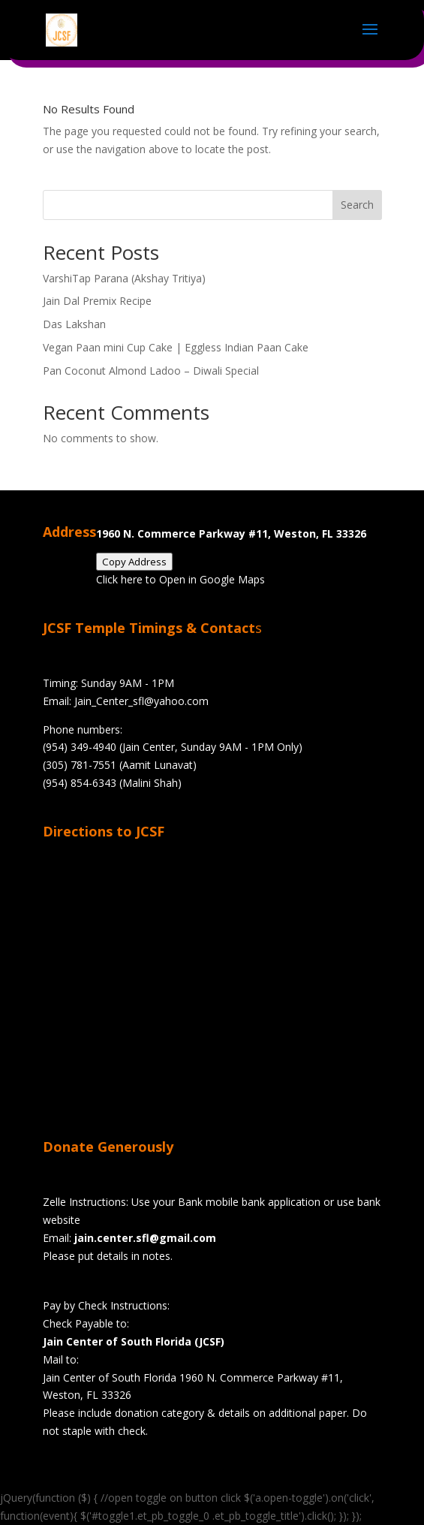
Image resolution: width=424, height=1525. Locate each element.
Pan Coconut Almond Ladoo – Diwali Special (151, 370)
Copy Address (134, 561)
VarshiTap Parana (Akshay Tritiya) (124, 278)
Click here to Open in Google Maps (180, 579)
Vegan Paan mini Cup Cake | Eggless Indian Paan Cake (175, 347)
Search (357, 204)
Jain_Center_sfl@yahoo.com (141, 701)
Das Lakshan (74, 324)
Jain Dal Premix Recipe (97, 301)
